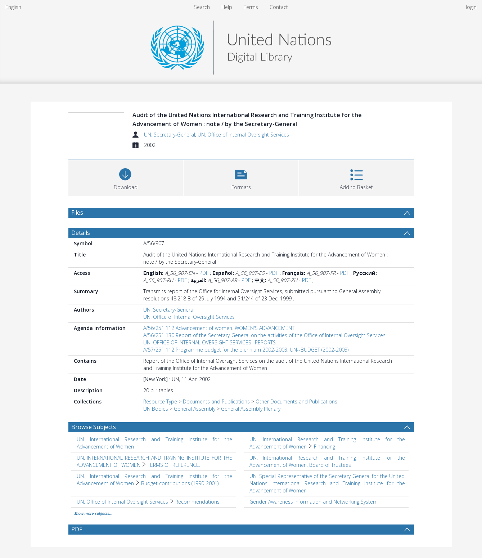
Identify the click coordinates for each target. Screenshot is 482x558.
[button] (241, 177)
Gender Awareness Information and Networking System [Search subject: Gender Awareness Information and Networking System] (313, 501)
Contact (279, 7)
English (13, 7)
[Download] (125, 177)
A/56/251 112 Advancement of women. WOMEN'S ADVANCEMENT (218, 328)
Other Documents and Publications (296, 401)
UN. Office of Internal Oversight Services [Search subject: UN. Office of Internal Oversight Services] (122, 501)
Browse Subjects (93, 427)
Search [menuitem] (202, 7)
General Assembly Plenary (250, 408)
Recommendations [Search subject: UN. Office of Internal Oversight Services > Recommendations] (197, 501)
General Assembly (194, 408)
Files (77, 212)
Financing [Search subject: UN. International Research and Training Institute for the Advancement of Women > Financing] (324, 446)
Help (226, 7)
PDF (203, 272)
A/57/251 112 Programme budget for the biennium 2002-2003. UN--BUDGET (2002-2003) (245, 349)
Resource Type (160, 401)
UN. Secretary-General (169, 134)
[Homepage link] (241, 45)
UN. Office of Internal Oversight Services (243, 134)
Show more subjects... (93, 513)
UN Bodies (155, 408)
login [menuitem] (471, 7)
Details (80, 233)
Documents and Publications (216, 401)
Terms (251, 7)
